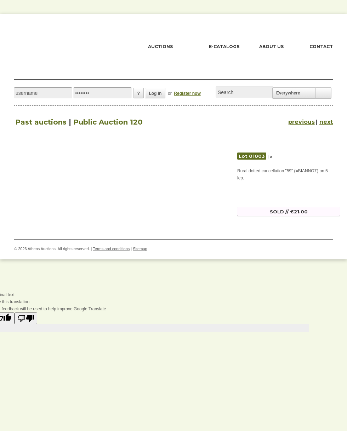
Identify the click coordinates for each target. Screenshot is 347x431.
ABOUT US (271, 46)
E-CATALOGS (224, 46)
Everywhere (288, 93)
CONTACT (321, 46)
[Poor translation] (26, 318)
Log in (155, 93)
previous (301, 122)
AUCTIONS (160, 46)
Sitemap (140, 249)
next (326, 122)
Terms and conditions (111, 249)
